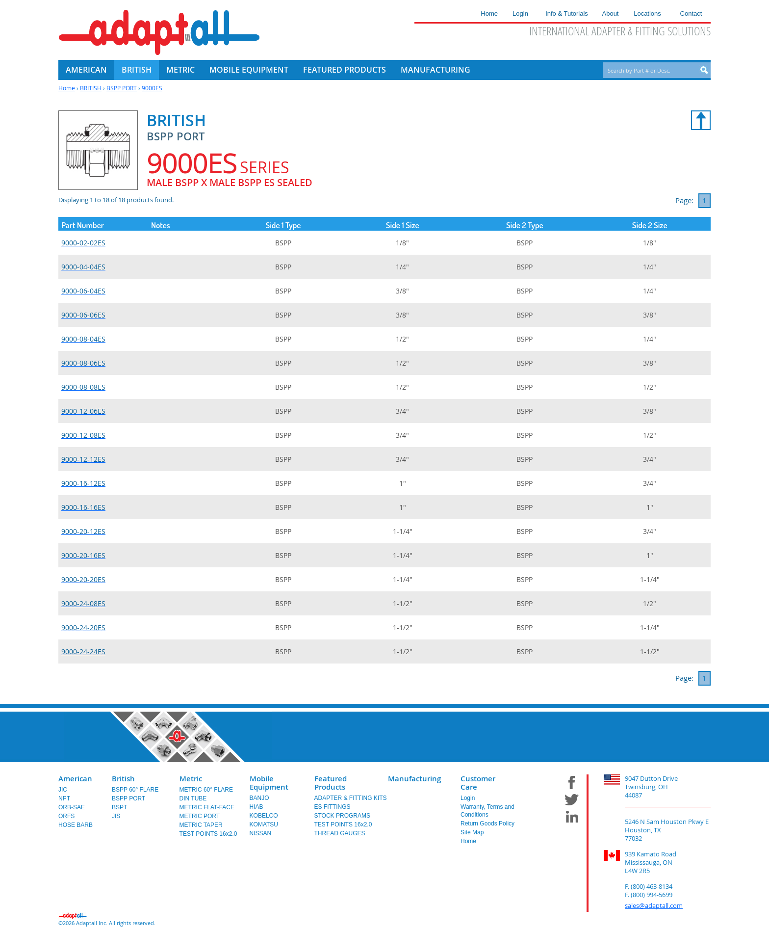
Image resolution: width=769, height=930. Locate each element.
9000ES (152, 88)
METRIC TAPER (201, 825)
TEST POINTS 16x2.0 (208, 833)
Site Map (472, 832)
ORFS (66, 816)
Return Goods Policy (487, 823)
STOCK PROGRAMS (342, 815)
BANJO (259, 798)
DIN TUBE (193, 798)
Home (66, 88)
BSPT (119, 807)
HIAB (256, 806)
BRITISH (91, 88)
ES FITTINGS (332, 806)
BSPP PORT (121, 88)
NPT (64, 798)
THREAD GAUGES (339, 833)
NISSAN (261, 833)
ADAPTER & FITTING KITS (350, 798)
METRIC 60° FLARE (206, 789)
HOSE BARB (75, 825)
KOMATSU (264, 824)
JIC (62, 789)
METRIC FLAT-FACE (206, 807)
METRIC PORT (199, 816)
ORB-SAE (71, 807)
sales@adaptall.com (654, 905)
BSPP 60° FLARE (135, 789)
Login (468, 798)
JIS (116, 816)
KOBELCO (264, 815)
